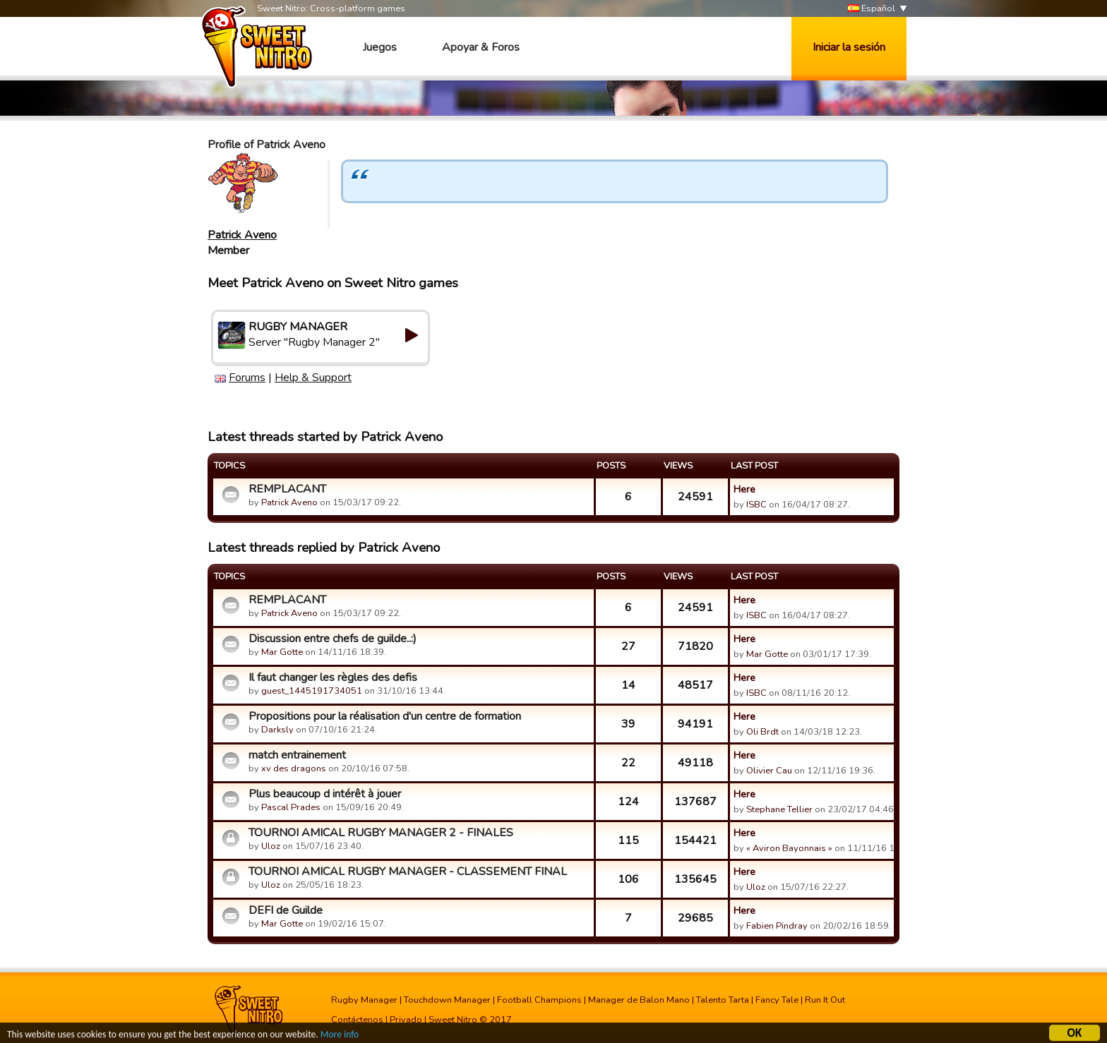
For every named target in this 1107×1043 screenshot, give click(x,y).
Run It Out (825, 1000)
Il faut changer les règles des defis (333, 677)
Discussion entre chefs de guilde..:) (333, 639)
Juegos (380, 47)
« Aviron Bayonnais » (789, 848)
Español (871, 9)
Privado (406, 1019)
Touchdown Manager (447, 1000)
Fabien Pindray (777, 926)
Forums (247, 377)
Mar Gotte (282, 652)
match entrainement (297, 755)
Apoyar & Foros (481, 47)
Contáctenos (357, 1019)
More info (340, 1036)
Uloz (270, 846)
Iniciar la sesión (849, 47)
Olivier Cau (769, 770)
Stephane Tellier (779, 809)
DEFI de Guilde (286, 910)
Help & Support (313, 377)
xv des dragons (293, 768)
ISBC (756, 504)
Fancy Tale (776, 1000)
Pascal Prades (291, 807)
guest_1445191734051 (311, 691)
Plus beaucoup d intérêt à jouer (325, 794)
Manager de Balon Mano (639, 1000)
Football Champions (539, 1000)
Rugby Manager (364, 1000)
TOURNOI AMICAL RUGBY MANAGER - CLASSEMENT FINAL (408, 871)
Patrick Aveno (242, 235)
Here (744, 489)
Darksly (277, 729)
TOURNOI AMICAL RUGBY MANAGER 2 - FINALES (381, 833)
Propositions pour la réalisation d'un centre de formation (385, 716)
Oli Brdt (762, 731)
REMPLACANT (287, 489)
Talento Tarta (722, 1000)
